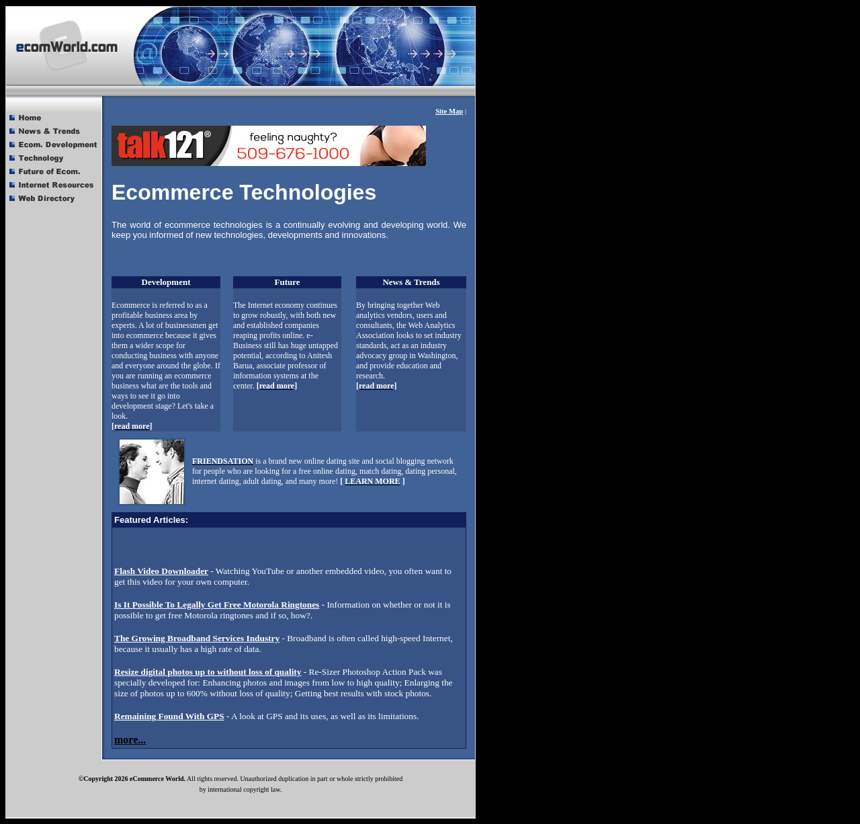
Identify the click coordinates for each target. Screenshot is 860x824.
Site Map (449, 111)
